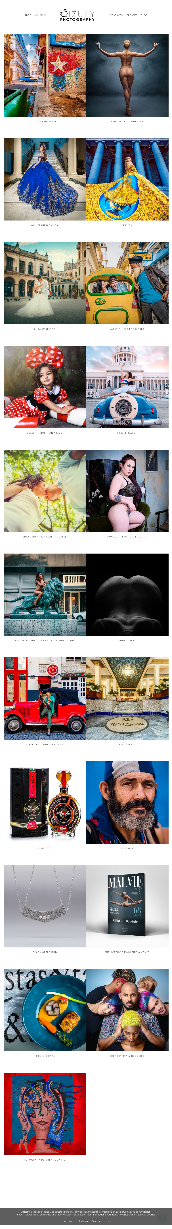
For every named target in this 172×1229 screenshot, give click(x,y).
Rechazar (83, 1221)
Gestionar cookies (101, 1221)
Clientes (132, 15)
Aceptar (68, 1221)
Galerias (41, 15)
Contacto (116, 15)
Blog (144, 15)
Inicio (28, 15)
